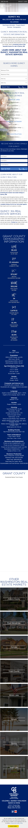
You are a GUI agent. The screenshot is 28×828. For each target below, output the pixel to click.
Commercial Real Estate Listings (12, 127)
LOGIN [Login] (25, 1)
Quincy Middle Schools (12, 111)
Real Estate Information (9, 25)
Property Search (20, 25)
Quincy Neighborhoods (12, 102)
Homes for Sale (12, 124)
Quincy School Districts (12, 118)
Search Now (14, 86)
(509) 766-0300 (4, 1)
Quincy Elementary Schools (12, 115)
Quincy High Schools (12, 108)
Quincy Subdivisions (12, 105)
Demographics (17, 27)
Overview (9, 27)
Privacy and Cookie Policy (17, 823)
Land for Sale (12, 130)
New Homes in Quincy (13, 137)
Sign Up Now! (14, 168)
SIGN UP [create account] (20, 1)
